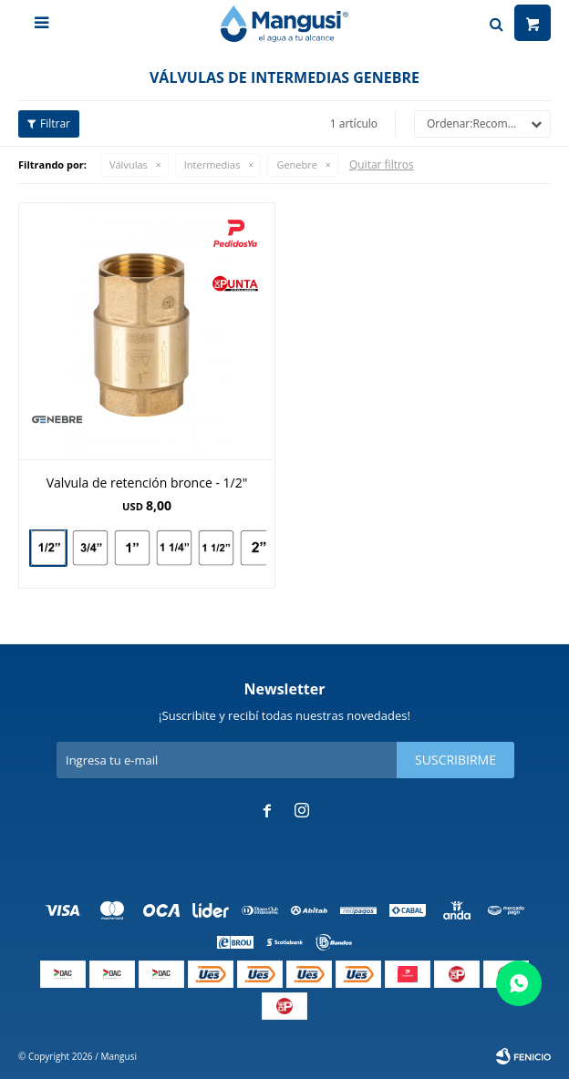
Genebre (296, 164)
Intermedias (212, 164)
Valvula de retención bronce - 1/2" (147, 482)
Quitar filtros (381, 164)
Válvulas (128, 164)
